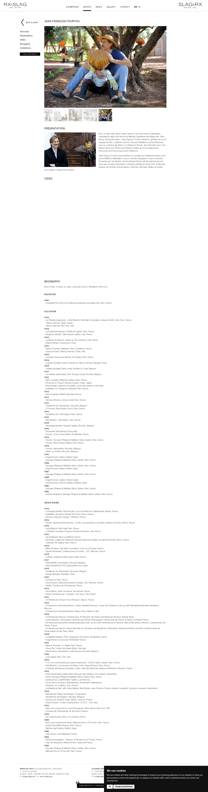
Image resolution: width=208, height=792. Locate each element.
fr (140, 7)
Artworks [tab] (24, 31)
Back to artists (32, 22)
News (99, 7)
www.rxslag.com (46, 776)
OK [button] (110, 787)
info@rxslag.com (28, 776)
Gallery (111, 7)
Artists (87, 7)
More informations (30, 54)
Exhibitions (73, 7)
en (136, 7)
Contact (125, 7)
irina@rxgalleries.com (102, 776)
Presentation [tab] (26, 35)
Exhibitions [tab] (25, 48)
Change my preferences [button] (124, 787)
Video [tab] (23, 39)
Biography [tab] (25, 44)
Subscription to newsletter (94, 786)
